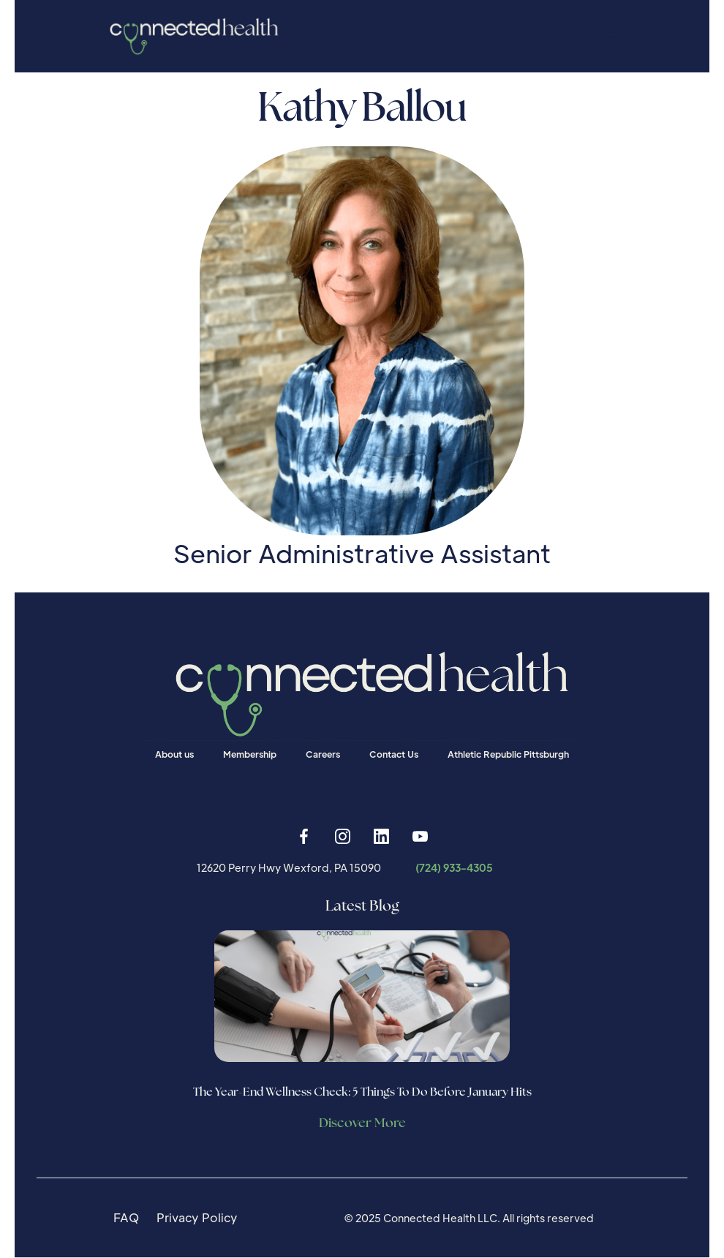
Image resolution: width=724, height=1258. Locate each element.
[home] (190, 36)
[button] (610, 35)
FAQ (126, 1217)
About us (174, 754)
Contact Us (393, 754)
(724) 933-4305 (454, 867)
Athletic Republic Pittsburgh (508, 754)
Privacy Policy (197, 1217)
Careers (323, 754)
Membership (249, 754)
